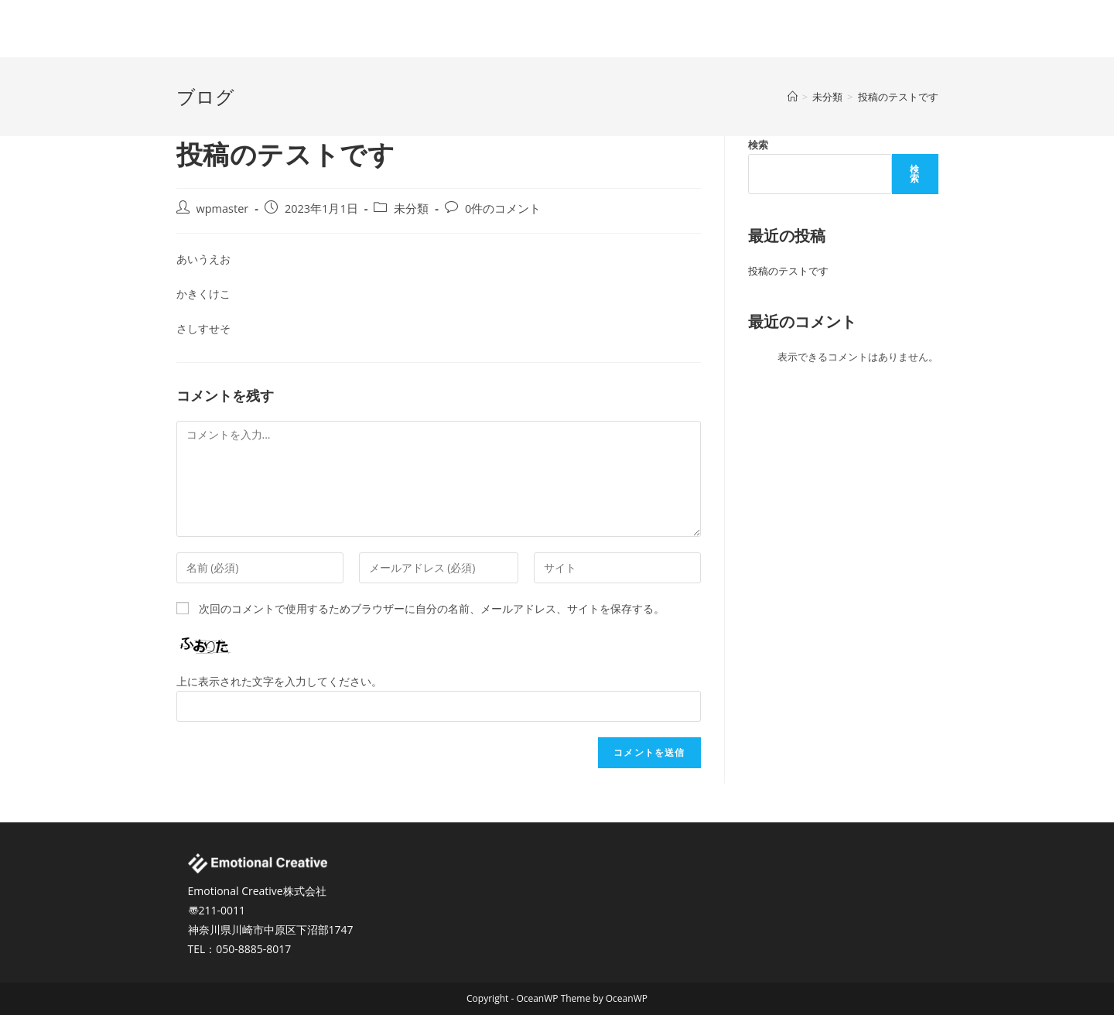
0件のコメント (503, 208)
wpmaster (222, 208)
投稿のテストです (788, 271)
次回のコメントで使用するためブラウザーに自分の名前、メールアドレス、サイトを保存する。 (432, 608)
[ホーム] (793, 97)
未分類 (411, 208)
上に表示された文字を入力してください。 (279, 681)
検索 (758, 145)
